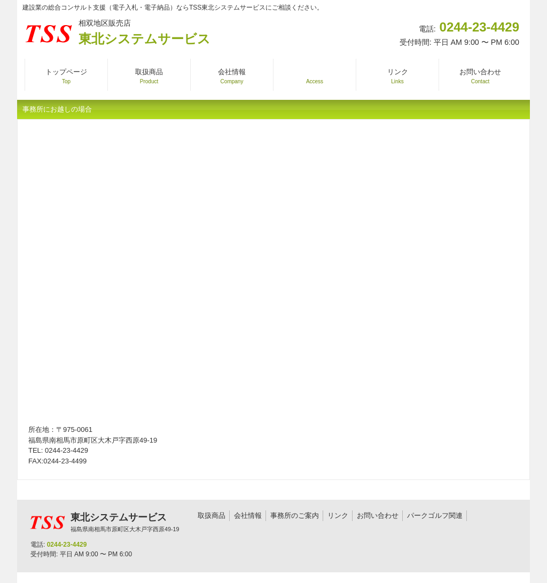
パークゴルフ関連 (435, 515)
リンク (337, 515)
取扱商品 (211, 515)
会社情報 (248, 515)
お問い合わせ (377, 515)
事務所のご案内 (294, 515)
